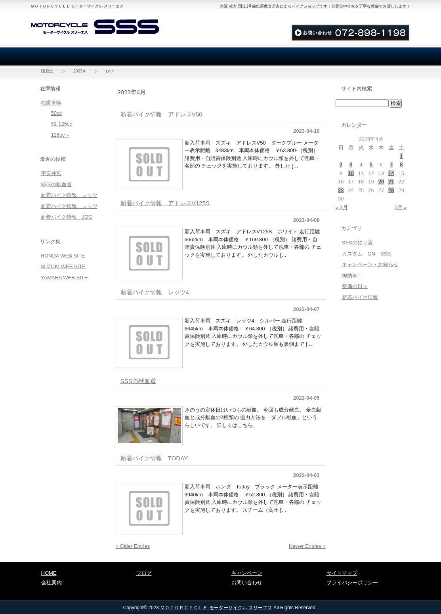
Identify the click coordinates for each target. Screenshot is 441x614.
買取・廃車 (221, 56)
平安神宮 (51, 173)
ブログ (373, 56)
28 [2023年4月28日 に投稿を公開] (391, 190)
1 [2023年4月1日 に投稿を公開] (401, 156)
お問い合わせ (312, 17)
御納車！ (352, 275)
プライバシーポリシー (352, 582)
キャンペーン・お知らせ (370, 264)
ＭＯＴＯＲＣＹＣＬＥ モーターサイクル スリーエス (216, 607)
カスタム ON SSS (366, 254)
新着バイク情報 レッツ (69, 195)
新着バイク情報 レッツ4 (154, 292)
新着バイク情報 (360, 297)
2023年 (79, 71)
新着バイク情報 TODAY (154, 458)
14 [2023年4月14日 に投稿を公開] (391, 173)
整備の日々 (355, 286)
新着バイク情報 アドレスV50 (161, 114)
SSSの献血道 (138, 381)
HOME (47, 71)
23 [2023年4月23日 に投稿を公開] (341, 190)
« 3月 (342, 207)
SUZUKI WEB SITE (63, 266)
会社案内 (145, 56)
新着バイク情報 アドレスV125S (165, 203)
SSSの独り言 (357, 243)
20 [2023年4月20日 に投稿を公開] (381, 182)
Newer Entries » (307, 546)
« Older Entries (133, 546)
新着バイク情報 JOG (67, 217)
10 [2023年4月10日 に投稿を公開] (350, 173)
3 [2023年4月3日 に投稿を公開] (350, 165)
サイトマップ (354, 17)
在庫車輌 (69, 56)
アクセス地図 (393, 17)
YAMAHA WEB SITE (64, 277)
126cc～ (60, 135)
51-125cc (61, 124)
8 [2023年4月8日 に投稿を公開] (401, 165)
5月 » (400, 207)
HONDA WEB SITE (63, 256)
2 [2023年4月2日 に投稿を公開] (341, 165)
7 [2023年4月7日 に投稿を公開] (391, 165)
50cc (56, 113)
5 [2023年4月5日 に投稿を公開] (371, 165)
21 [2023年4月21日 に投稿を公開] (391, 182)
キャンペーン (246, 573)
